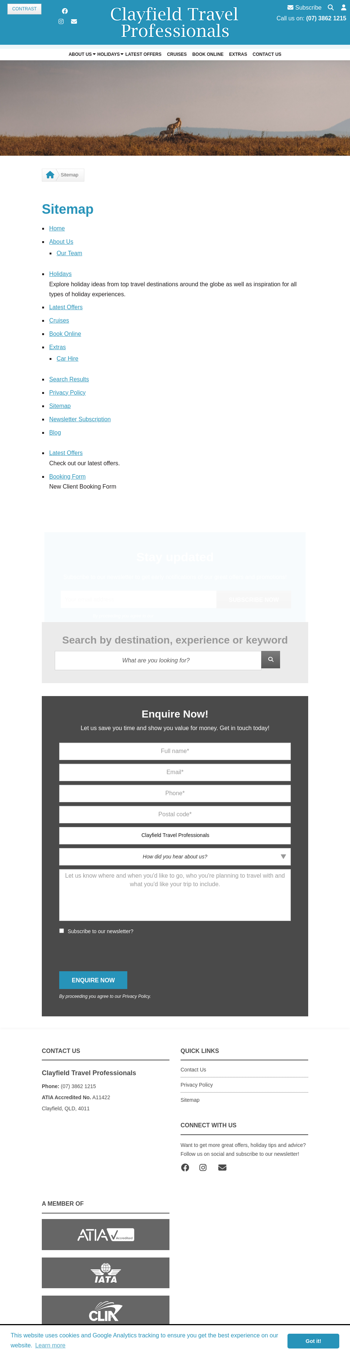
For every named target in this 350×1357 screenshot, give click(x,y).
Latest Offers (66, 306)
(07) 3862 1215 (326, 18)
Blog (55, 429)
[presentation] (115, 948)
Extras (57, 345)
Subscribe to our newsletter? (100, 927)
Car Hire (68, 356)
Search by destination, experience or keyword (175, 636)
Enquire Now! (175, 710)
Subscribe (305, 7)
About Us (61, 241)
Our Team (70, 253)
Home (57, 228)
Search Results (69, 377)
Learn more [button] (50, 1345)
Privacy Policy (67, 389)
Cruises (59, 319)
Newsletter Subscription (80, 416)
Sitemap (60, 403)
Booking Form (67, 472)
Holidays (60, 273)
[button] (343, 8)
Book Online (65, 332)
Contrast (24, 8)
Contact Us (193, 1066)
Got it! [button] (313, 1341)
